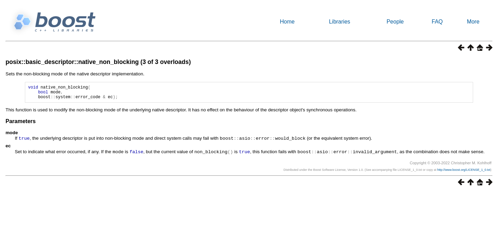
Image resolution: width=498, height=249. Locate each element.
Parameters (21, 124)
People (395, 22)
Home (287, 22)
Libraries (339, 22)
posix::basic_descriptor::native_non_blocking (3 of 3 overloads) (98, 61)
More (473, 22)
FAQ (437, 22)
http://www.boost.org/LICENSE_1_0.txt (463, 172)
